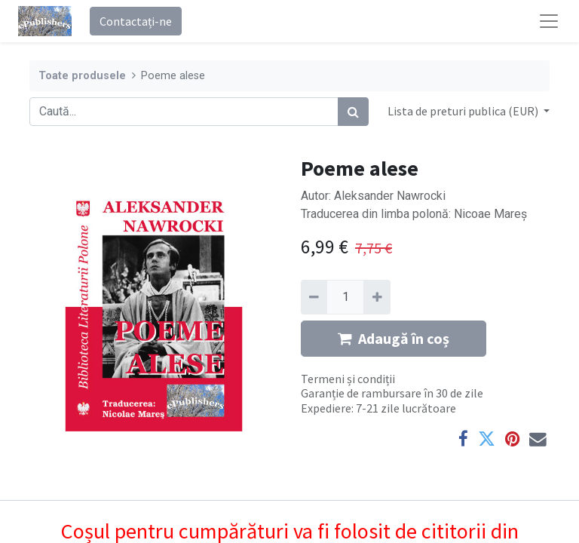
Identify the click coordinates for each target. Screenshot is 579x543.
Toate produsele (82, 75)
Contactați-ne (136, 21)
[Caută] (353, 111)
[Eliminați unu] (314, 297)
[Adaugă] (376, 297)
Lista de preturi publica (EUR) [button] (464, 110)
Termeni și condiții (348, 378)
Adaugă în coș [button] (393, 338)
